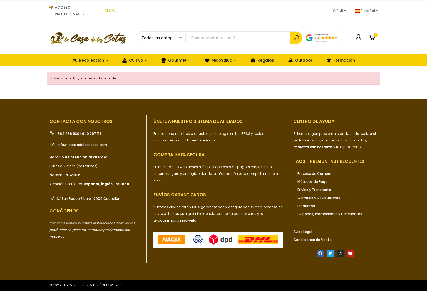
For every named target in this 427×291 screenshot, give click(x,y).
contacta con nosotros (237, 213)
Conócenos (64, 211)
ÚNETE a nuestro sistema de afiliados (198, 121)
